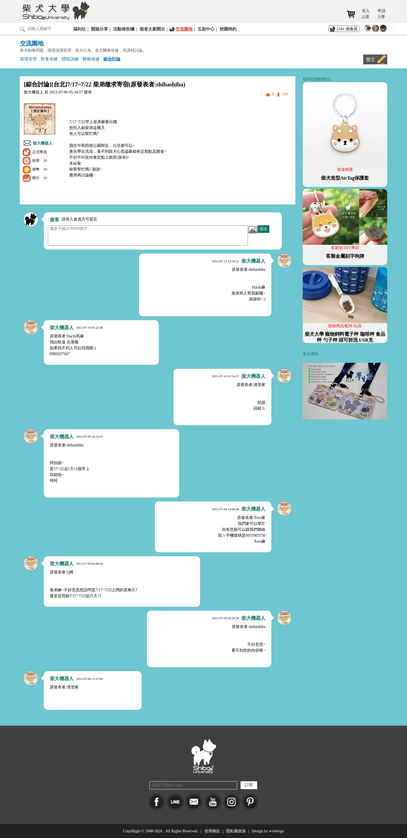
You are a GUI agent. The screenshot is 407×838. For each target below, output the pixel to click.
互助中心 (206, 29)
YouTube (213, 802)
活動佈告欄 (123, 29)
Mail (194, 802)
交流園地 (184, 29)
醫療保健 (91, 58)
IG (231, 802)
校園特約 (228, 29)
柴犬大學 (55, 10)
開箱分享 (99, 29)
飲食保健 (49, 58)
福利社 (79, 29)
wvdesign (276, 831)
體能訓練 (70, 58)
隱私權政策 (236, 831)
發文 (370, 59)
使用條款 (212, 831)
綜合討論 (111, 58)
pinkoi (250, 802)
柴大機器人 (43, 143)
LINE (175, 802)
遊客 (54, 219)
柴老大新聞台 (152, 29)
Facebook (156, 802)
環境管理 (28, 58)
